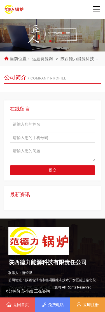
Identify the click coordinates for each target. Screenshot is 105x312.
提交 (53, 170)
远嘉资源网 (43, 58)
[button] (50, 41)
